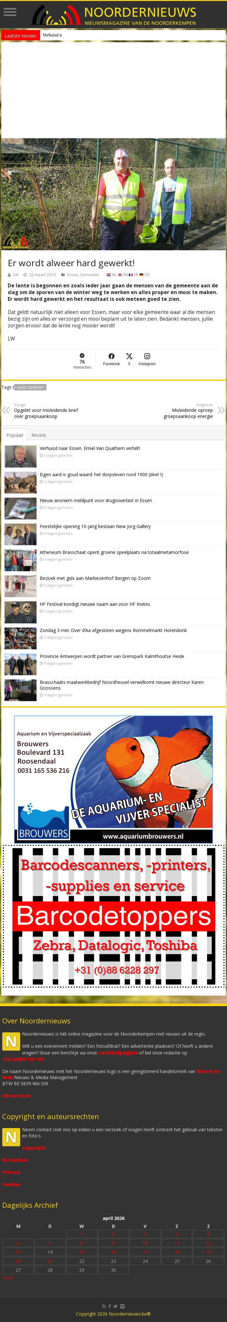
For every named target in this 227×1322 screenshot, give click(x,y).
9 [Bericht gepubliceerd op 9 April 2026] (113, 1243)
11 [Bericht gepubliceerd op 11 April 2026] (177, 1243)
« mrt (7, 1278)
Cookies (11, 1184)
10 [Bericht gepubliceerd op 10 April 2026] (145, 1243)
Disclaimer (15, 1160)
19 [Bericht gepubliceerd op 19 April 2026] (208, 1252)
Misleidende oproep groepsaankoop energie (180, 410)
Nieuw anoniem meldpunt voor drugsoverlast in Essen (91, 35)
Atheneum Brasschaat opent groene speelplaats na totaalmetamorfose (114, 552)
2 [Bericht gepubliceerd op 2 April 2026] (113, 1234)
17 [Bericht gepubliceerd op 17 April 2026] (145, 1252)
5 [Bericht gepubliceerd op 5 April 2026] (208, 1234)
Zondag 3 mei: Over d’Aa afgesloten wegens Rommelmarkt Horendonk (113, 630)
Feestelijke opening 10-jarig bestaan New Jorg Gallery (95, 526)
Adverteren (16, 1096)
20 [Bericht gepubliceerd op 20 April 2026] (18, 1261)
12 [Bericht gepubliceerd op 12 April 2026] (208, 1243)
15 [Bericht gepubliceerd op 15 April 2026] (81, 1252)
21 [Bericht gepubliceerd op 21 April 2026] (50, 1261)
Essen (72, 274)
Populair (14, 435)
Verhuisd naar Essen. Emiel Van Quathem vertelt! (90, 448)
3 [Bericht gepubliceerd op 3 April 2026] (145, 1234)
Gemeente (89, 274)
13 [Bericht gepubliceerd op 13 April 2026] (18, 1252)
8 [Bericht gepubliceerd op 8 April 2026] (81, 1243)
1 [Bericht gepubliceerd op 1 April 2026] (81, 1234)
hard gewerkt (30, 387)
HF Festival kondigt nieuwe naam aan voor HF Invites (95, 604)
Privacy (11, 1172)
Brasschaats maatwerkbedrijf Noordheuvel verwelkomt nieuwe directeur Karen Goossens (122, 685)
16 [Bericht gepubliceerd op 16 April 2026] (113, 1252)
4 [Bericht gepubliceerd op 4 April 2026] (177, 1234)
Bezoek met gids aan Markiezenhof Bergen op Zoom (95, 578)
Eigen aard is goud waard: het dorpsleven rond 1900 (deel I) (101, 474)
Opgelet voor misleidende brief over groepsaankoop (47, 410)
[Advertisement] (113, 90)
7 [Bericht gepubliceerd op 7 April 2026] (50, 1243)
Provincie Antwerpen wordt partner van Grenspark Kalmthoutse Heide (112, 656)
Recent (38, 435)
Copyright (34, 1148)
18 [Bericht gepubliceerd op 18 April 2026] (177, 1252)
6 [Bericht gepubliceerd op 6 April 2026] (18, 1243)
